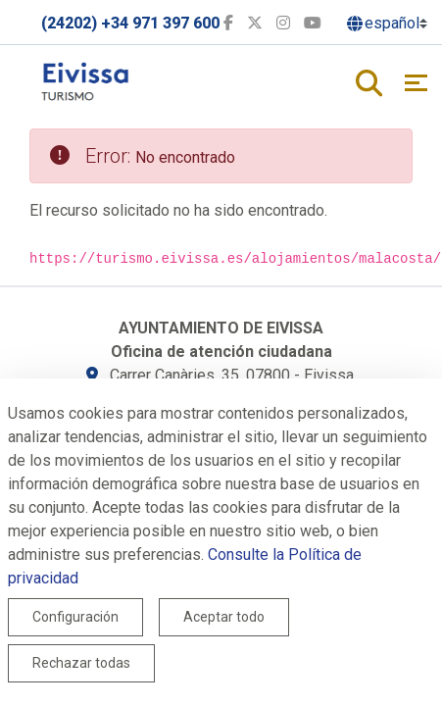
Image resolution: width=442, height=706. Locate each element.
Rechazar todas (81, 663)
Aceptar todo (224, 617)
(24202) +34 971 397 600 (130, 23)
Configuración (75, 617)
